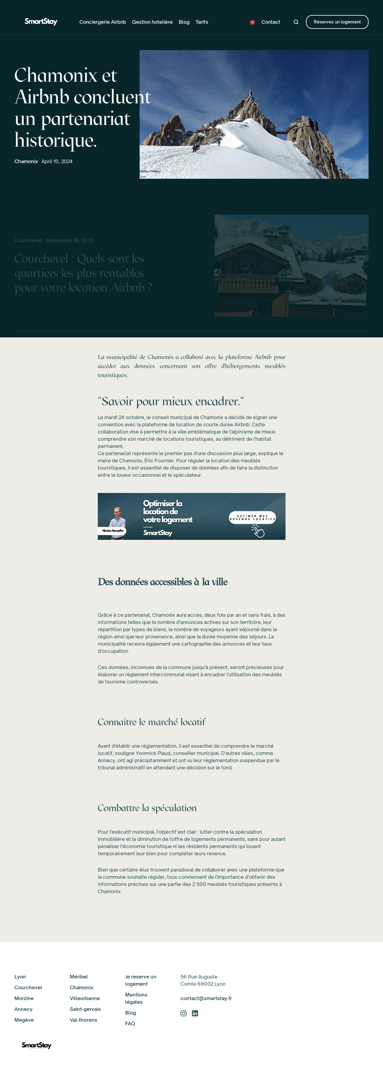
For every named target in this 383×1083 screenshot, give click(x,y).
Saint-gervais (85, 1009)
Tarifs (202, 22)
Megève (24, 1020)
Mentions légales (136, 998)
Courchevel (28, 987)
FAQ (130, 1024)
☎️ (252, 22)
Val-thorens (83, 1020)
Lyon (20, 977)
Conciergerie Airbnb (102, 22)
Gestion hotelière (152, 22)
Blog (184, 22)
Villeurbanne (85, 998)
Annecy (23, 1009)
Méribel (79, 977)
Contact (270, 22)
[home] (41, 22)
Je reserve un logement (140, 980)
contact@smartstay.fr (206, 998)
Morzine (24, 998)
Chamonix (26, 161)
